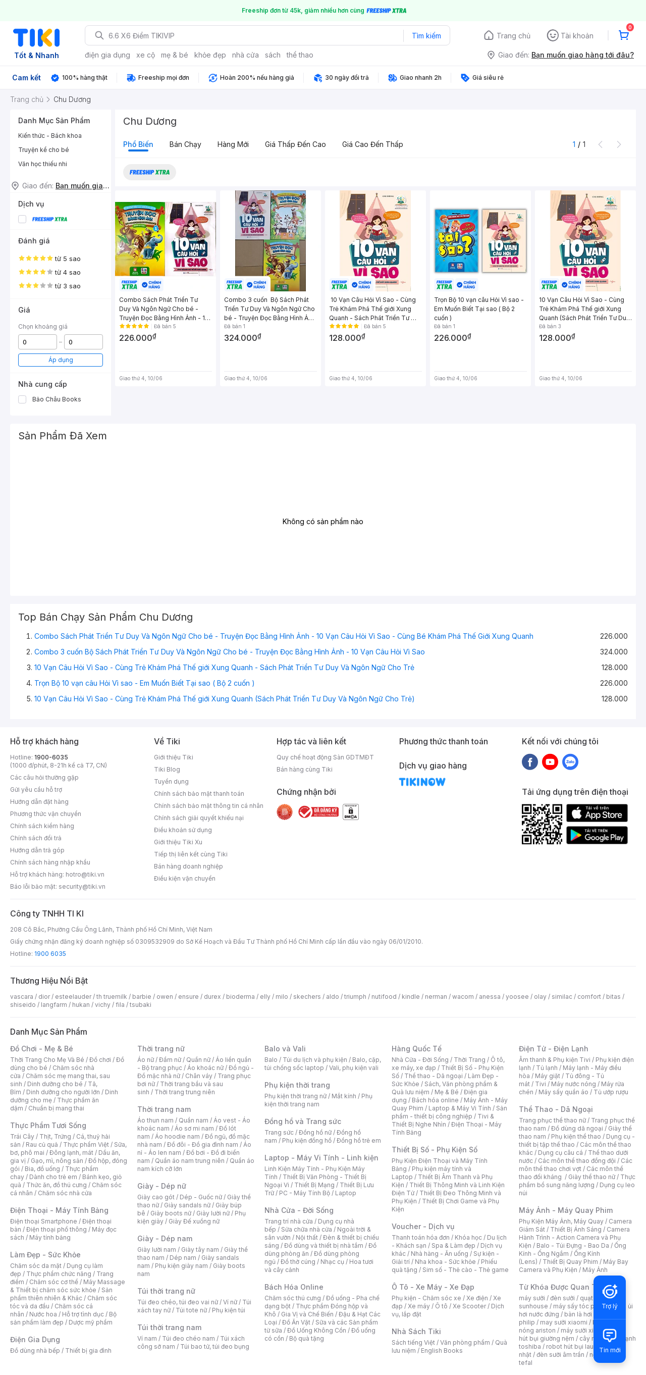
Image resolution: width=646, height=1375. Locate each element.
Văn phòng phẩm (465, 1342)
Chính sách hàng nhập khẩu (50, 862)
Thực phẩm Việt (86, 1144)
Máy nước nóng (573, 1084)
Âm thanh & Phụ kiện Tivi (554, 1059)
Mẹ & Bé (447, 1092)
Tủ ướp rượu (611, 1092)
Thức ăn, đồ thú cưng (56, 1185)
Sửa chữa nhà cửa (306, 1229)
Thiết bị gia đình (88, 1350)
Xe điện (477, 1298)
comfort (589, 996)
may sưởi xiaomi (563, 1322)
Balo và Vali (285, 1048)
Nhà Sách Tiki (416, 1331)
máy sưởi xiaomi (584, 1330)
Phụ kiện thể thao (576, 1136)
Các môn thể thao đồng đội (577, 1160)
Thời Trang (470, 1059)
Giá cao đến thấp (372, 144)
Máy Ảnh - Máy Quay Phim (566, 1210)
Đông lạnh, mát (71, 1152)
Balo (271, 1059)
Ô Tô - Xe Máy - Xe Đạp (433, 1287)
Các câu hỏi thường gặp (44, 777)
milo (282, 996)
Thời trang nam (164, 1109)
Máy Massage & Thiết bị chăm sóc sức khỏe (67, 1286)
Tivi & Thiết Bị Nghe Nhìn (443, 1120)
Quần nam (193, 1120)
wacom (463, 996)
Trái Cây (22, 1136)
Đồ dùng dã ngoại (577, 1128)
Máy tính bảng (50, 1237)
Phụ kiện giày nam (181, 1265)
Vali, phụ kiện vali (354, 1068)
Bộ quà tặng (306, 1338)
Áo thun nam (155, 1120)
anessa (490, 996)
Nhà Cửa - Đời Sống (299, 1210)
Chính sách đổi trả (36, 838)
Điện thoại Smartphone (43, 1221)
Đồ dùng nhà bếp (35, 1350)
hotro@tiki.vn (85, 874)
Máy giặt (547, 1076)
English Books (442, 1350)
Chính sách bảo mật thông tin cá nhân (208, 805)
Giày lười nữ (213, 1213)
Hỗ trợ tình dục (83, 1314)
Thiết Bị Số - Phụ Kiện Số (434, 1149)
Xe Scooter (469, 1306)
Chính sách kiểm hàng (42, 826)
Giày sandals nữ (187, 1205)
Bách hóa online (435, 1100)
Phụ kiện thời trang (297, 1085)
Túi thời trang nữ (166, 1291)
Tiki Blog (167, 769)
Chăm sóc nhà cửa (65, 1193)
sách (273, 54)
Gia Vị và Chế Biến (307, 1314)
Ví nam (147, 1338)
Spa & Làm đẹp (453, 1245)
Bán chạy (185, 144)
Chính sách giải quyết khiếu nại (199, 818)
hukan (81, 1004)
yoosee (517, 996)
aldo (332, 996)
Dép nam (183, 1257)
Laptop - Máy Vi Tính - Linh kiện (321, 1157)
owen (164, 996)
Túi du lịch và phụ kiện (315, 1059)
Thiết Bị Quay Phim (570, 1261)
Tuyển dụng (171, 781)
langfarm (54, 1004)
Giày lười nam (156, 1249)
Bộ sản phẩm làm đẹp (63, 1318)
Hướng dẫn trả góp (37, 850)
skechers (307, 996)
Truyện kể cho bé (43, 150)
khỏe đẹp (210, 54)
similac (562, 996)
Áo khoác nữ (205, 1068)
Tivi (540, 1084)
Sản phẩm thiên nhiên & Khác (61, 1294)
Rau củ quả (42, 1144)
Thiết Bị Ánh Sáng (576, 1229)
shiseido (23, 1004)
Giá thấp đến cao (295, 144)
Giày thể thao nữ (591, 1177)
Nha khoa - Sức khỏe (445, 1261)
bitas (613, 996)
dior (44, 996)
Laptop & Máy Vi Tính (459, 1108)
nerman (436, 996)
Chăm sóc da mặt (36, 1265)
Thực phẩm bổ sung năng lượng (577, 1181)
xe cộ (145, 54)
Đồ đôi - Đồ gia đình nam (202, 1144)
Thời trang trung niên (184, 1092)
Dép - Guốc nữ (201, 1197)
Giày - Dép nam (164, 1238)
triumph (355, 996)
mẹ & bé (174, 54)
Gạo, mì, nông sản (57, 1160)
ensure (188, 996)
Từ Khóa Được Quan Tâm (563, 1287)
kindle (411, 996)
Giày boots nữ (170, 1213)
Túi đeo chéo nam (188, 1338)
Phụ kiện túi (228, 1310)
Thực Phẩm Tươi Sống (48, 1125)
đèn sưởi (562, 1298)
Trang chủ (513, 35)
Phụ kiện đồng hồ (307, 1140)
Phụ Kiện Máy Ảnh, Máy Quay (561, 1221)
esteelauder (73, 996)
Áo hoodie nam (177, 1136)
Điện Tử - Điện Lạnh (553, 1048)
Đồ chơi (100, 1059)
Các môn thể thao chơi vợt (575, 1165)
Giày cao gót (156, 1197)
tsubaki (140, 1004)
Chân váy (198, 1076)
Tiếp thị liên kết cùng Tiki (191, 854)
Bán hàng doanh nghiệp (188, 866)
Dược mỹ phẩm (91, 1322)
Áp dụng (60, 360)
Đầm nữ (170, 1059)
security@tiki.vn (82, 886)
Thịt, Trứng (55, 1136)
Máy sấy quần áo (563, 1092)
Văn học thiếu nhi (42, 164)
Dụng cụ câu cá (560, 1152)
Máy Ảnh (595, 1270)
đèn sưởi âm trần (560, 1354)
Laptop (345, 1193)
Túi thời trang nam (169, 1327)
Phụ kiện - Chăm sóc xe (426, 1298)
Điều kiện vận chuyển (185, 878)
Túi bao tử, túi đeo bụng (214, 1346)
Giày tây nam (200, 1249)
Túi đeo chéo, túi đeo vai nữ (177, 1302)
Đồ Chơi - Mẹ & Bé (41, 1048)
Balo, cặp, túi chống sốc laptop (322, 1064)
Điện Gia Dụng (35, 1339)
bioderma (240, 996)
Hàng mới (233, 144)
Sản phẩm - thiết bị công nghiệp (449, 1112)
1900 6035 (50, 953)
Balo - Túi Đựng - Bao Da (572, 1245)
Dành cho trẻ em (53, 1177)
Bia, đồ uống (42, 1169)
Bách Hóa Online (294, 1287)
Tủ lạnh (547, 1068)
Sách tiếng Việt (413, 1342)
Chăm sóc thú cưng (292, 1298)
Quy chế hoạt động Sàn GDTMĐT (325, 757)
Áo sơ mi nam (194, 1128)
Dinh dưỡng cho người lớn (63, 1092)
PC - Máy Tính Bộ (304, 1193)
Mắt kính (344, 1096)
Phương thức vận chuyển (45, 814)
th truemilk (111, 996)
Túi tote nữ (191, 1310)
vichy (103, 1004)
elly (265, 996)
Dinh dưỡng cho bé (55, 1084)
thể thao (300, 54)
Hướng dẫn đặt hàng (39, 801)
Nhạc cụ (332, 1261)
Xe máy (419, 1306)
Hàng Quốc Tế (417, 1048)
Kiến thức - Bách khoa (50, 135)
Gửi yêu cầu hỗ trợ (36, 789)
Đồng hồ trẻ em (359, 1140)
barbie (141, 996)
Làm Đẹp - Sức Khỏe (45, 1254)
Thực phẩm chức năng (58, 1274)
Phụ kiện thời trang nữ (295, 1096)
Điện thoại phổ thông (56, 1229)
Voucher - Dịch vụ (423, 1226)
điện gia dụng (107, 54)
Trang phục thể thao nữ (552, 1120)
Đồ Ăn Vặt (296, 1322)
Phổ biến (138, 144)
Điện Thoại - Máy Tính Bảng (59, 1210)
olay (540, 996)
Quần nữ (198, 1059)
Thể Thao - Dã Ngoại (556, 1109)
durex (212, 996)
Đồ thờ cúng (298, 1261)
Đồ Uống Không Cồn (316, 1330)
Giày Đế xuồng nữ (194, 1221)
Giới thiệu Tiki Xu (178, 842)
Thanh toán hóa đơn (421, 1237)
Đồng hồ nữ (315, 1132)
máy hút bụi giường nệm (572, 1334)
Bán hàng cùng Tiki (305, 769)
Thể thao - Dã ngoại (433, 1076)
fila (120, 1004)
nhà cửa (245, 54)
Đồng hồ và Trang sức (302, 1121)
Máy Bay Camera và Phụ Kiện (573, 1266)
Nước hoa (43, 1314)
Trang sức (279, 1132)
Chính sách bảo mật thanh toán (199, 793)
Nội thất (307, 1237)
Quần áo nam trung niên (190, 1160)
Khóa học (468, 1237)
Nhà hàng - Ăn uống (439, 1253)
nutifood (384, 996)
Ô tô (441, 1306)
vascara (21, 996)
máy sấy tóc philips (581, 1306)
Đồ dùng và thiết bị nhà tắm (323, 1245)
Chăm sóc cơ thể (53, 1282)
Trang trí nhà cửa (288, 1221)
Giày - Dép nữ (161, 1186)
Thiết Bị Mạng (314, 1185)
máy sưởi (532, 1298)
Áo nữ (145, 1059)
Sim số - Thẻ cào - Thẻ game (465, 1270)
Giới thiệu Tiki (173, 757)
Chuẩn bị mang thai (56, 1108)
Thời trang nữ (161, 1048)
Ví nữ (230, 1302)
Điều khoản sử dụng (183, 830)
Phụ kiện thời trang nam (318, 1100)
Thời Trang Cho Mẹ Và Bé (47, 1059)
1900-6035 (51, 757)
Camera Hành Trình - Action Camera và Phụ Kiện (574, 1237)
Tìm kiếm (426, 35)
